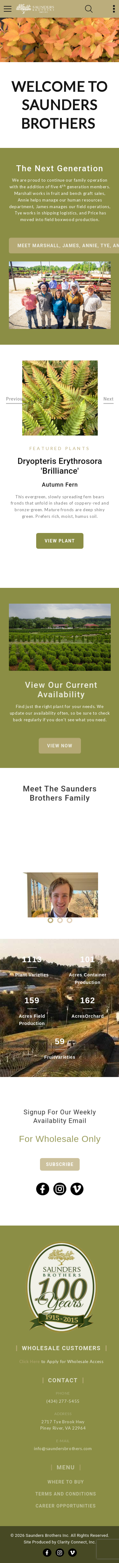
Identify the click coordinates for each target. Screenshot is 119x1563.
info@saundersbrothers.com (71, 1448)
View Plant (60, 540)
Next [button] (108, 399)
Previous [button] (15, 399)
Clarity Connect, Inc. (76, 1542)
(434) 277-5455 (71, 1401)
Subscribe (60, 1172)
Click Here (35, 1361)
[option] (60, 398)
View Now (60, 751)
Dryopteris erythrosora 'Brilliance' (59, 466)
